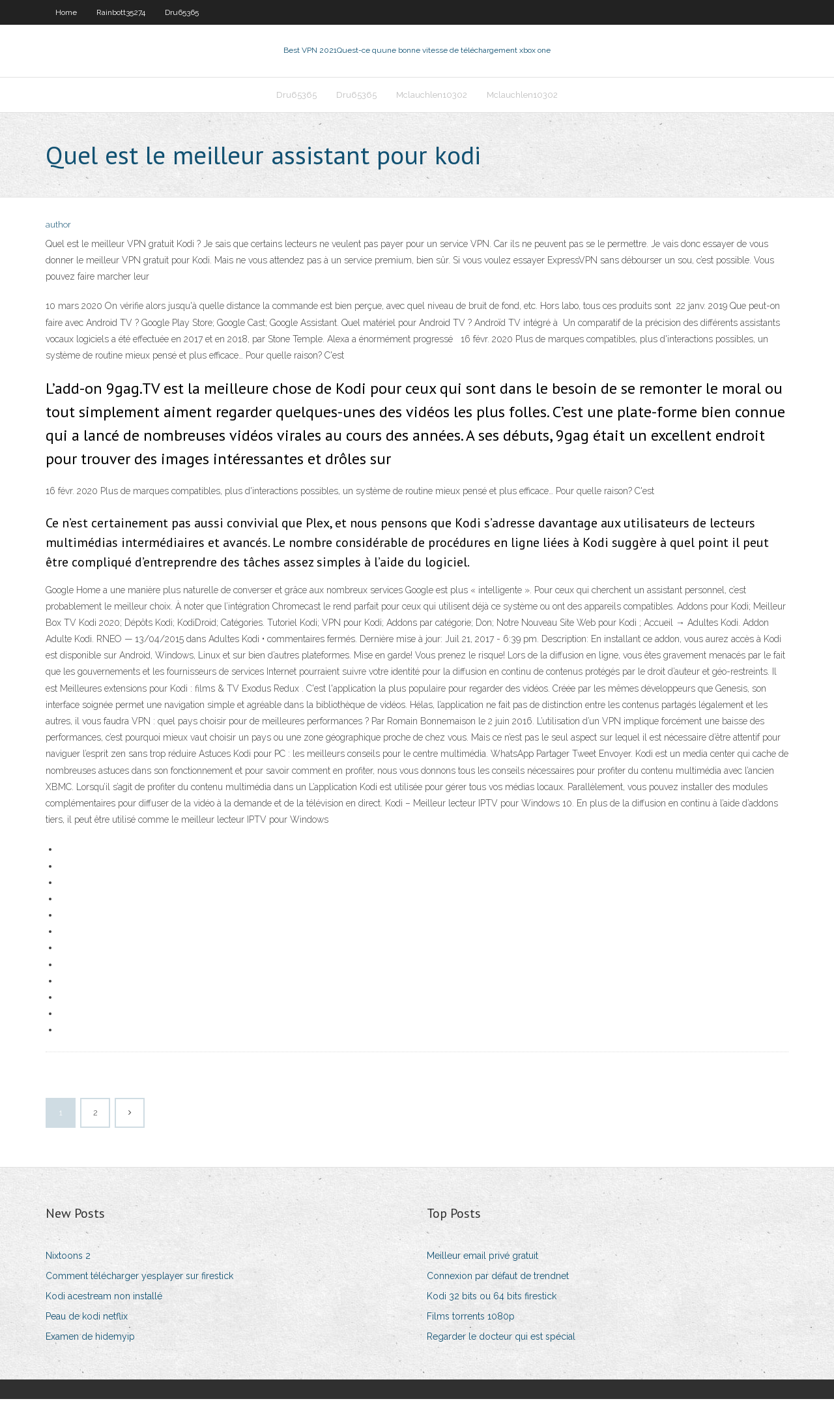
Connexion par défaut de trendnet (498, 1277)
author (58, 226)
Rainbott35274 (120, 12)
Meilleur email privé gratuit (482, 1257)
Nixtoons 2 (68, 1257)
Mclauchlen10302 (431, 95)
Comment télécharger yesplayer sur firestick (139, 1277)
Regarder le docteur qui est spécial (501, 1338)
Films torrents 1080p (471, 1317)
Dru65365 (182, 12)
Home (66, 12)
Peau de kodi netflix (87, 1317)
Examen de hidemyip (90, 1338)
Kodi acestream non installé (104, 1297)
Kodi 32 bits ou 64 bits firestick (491, 1297)
